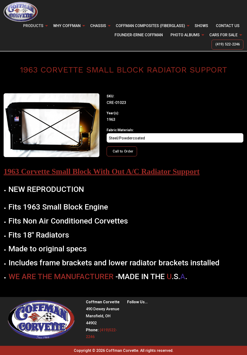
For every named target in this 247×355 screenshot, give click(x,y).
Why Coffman (67, 25)
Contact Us (228, 25)
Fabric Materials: (175, 135)
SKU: (110, 96)
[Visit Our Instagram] (139, 312)
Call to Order (123, 151)
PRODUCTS (33, 25)
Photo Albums (185, 35)
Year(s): (113, 113)
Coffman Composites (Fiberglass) (150, 25)
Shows (201, 25)
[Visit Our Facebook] (131, 312)
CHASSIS (98, 25)
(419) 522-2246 (227, 44)
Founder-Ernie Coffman (139, 35)
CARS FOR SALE (223, 35)
